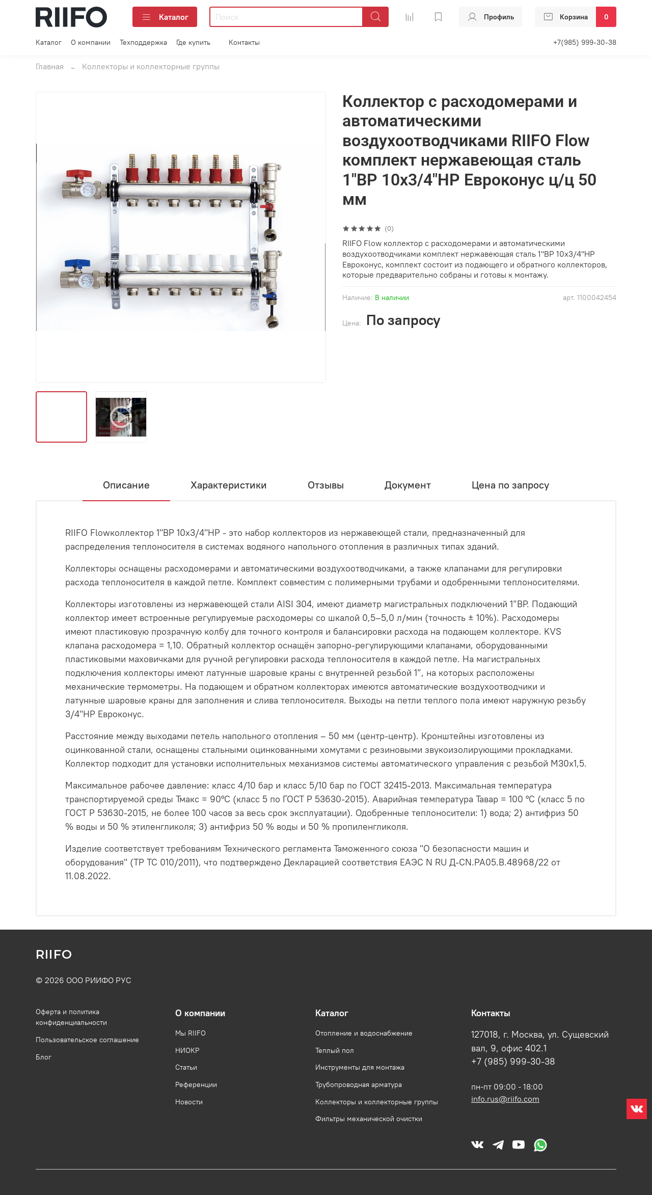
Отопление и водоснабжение (364, 1033)
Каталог (164, 17)
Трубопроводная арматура (358, 1084)
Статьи (186, 1067)
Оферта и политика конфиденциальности (71, 1017)
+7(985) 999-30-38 (584, 42)
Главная (50, 66)
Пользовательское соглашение (87, 1039)
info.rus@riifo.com (505, 1099)
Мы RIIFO (190, 1033)
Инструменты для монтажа (359, 1067)
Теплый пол (334, 1050)
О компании (91, 42)
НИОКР (187, 1050)
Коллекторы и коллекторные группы (151, 66)
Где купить (193, 42)
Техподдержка (143, 42)
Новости (189, 1101)
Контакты (244, 42)
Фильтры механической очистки (368, 1118)
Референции (196, 1084)
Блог (43, 1057)
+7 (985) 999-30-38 (513, 1061)
